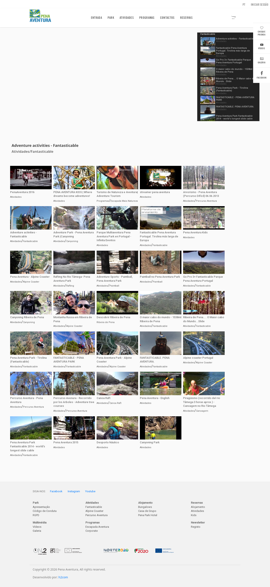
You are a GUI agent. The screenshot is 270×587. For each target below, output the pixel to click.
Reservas (186, 18)
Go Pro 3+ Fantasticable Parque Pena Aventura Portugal (233, 61)
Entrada (97, 18)
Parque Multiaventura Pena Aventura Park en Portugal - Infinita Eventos (114, 236)
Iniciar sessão (259, 4)
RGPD (36, 515)
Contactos (167, 18)
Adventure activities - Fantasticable (234, 38)
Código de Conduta (45, 511)
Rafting (70, 285)
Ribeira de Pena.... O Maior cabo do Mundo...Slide (235, 80)
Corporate (91, 530)
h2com (63, 577)
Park (111, 18)
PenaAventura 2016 (22, 192)
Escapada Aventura (97, 526)
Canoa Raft (103, 398)
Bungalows (145, 507)
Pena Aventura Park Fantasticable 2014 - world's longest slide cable (234, 117)
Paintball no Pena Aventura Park (160, 276)
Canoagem (202, 411)
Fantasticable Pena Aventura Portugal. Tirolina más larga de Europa (233, 51)
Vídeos (261, 47)
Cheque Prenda (261, 31)
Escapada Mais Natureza (124, 201)
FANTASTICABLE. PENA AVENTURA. (235, 106)
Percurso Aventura (206, 201)
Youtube (90, 491)
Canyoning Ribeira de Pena (27, 317)
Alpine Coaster (31, 281)
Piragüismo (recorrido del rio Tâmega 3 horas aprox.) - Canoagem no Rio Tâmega (201, 401)
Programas (147, 18)
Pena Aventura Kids (195, 232)
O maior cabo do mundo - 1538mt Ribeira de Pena (234, 70)
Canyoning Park (149, 442)
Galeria (261, 61)
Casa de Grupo (147, 511)
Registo (195, 526)
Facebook (261, 76)
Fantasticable (42, 151)
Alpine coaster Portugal (198, 357)
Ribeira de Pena (106, 322)
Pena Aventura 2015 (65, 442)
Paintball (114, 285)
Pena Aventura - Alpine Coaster (30, 276)
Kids (193, 515)
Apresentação (41, 507)
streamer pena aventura (155, 192)
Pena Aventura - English (154, 398)
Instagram (74, 491)
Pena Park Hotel (147, 515)
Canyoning (72, 241)
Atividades (127, 18)
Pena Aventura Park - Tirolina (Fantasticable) (232, 89)
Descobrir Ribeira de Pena (113, 317)
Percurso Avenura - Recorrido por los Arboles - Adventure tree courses (73, 401)
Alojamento (198, 507)
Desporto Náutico (108, 442)
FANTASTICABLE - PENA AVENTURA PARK (235, 98)
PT (244, 4)
